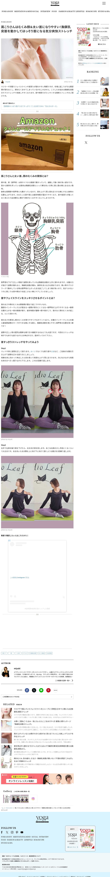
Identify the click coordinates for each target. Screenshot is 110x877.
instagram (92, 142)
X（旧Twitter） (34, 822)
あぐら (33, 351)
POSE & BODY (7, 11)
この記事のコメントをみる (11, 697)
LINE (41, 690)
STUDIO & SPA (104, 11)
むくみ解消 (41, 653)
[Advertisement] (37, 632)
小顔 (18, 653)
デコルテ (26, 653)
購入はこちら (102, 44)
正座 (52, 351)
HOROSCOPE (91, 11)
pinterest (99, 142)
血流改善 (49, 653)
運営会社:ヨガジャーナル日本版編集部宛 (92, 63)
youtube (48, 822)
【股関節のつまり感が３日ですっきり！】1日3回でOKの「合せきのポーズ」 (29, 106)
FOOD (54, 11)
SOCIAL (35, 11)
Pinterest (48, 690)
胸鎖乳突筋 (33, 653)
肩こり (4, 653)
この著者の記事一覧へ (62, 680)
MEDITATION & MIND (23, 11)
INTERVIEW (45, 11)
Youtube (105, 142)
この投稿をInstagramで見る (19, 577)
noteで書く (55, 690)
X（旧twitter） (34, 690)
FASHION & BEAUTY (67, 11)
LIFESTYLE (80, 11)
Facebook (27, 690)
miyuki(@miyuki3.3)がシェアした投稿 (37, 608)
